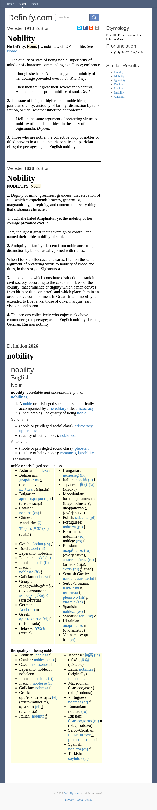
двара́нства (29, 480)
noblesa (25, 512)
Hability (119, 88)
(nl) (42, 548)
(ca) (36, 512)
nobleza (41, 470)
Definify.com (71, 793)
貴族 (84, 484)
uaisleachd (85, 578)
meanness (68, 453)
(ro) (81, 536)
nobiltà (81, 480)
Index (34, 4)
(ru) (87, 550)
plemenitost (77, 739)
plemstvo (70, 597)
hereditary (58, 408)
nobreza (41, 576)
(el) (45, 619)
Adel (23, 609)
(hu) (83, 475)
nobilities (19, 397)
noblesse (26, 572)
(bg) (47, 498)
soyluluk (75, 758)
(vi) (72, 639)
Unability (119, 96)
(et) (48, 558)
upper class (28, 430)
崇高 (89, 655)
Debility (119, 84)
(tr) (86, 758)
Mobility (119, 76)
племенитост (79, 735)
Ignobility (120, 80)
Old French (119, 35)
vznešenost (41, 664)
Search (23, 4)
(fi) (46, 562)
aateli (38, 562)
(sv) (90, 616)
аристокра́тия (75, 559)
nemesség (71, 475)
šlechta (37, 543)
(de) (31, 609)
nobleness (68, 435)
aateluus (40, 678)
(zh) (27, 528)
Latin (109, 39)
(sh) (82, 597)
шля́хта (26, 489)
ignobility (86, 453)
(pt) (80, 527)
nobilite (131, 35)
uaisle (68, 578)
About (79, 799)
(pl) (92, 517)
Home (10, 4)
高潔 (85, 659)
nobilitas (86, 669)
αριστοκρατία (30, 619)
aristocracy (84, 408)
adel (34, 548)
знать (67, 569)
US (117, 52)
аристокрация (31, 498)
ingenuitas (76, 678)
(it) (90, 480)
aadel (40, 558)
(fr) (37, 572)
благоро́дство (80, 721)
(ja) (91, 484)
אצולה (39, 628)
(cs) (47, 543)
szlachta (81, 517)
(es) (80, 611)
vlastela (69, 602)
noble (27, 403)
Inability (119, 92)
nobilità (38, 716)
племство (71, 588)
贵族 (37, 528)
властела (70, 592)
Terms (88, 799)
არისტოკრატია (34, 595)
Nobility (119, 72)
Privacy (69, 799)
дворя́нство (73, 550)
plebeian (82, 448)
